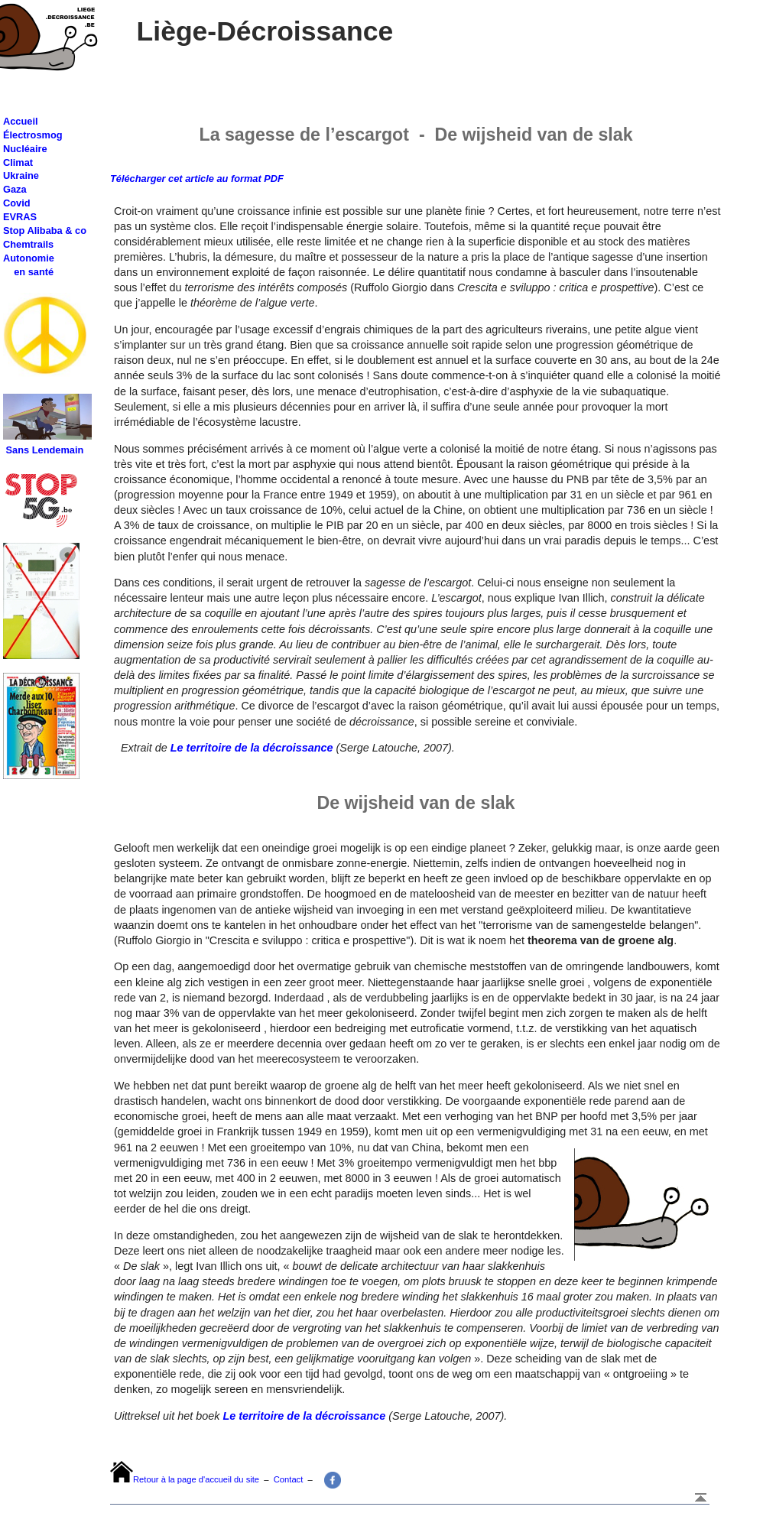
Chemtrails (28, 244)
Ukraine (21, 175)
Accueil (20, 121)
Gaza (15, 189)
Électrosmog (33, 135)
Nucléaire (25, 148)
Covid (17, 203)
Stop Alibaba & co (44, 230)
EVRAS (20, 216)
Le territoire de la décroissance (251, 748)
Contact (289, 1479)
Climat (18, 162)
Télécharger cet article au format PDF (197, 178)
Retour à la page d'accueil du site (196, 1479)
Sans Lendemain (45, 450)
